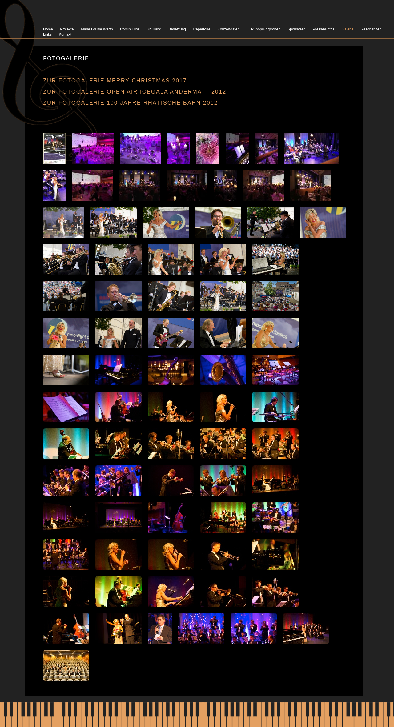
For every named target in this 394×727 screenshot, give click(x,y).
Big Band (153, 29)
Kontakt (65, 34)
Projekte (67, 29)
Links (47, 34)
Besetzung (177, 29)
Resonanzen (371, 29)
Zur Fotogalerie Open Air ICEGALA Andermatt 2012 (134, 92)
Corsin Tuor (129, 29)
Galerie (348, 29)
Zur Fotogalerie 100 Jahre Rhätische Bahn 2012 (130, 103)
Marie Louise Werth (97, 29)
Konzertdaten (228, 29)
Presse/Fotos (324, 29)
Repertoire (201, 29)
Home (48, 29)
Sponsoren (296, 29)
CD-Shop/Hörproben (263, 29)
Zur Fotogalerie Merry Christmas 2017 (115, 81)
